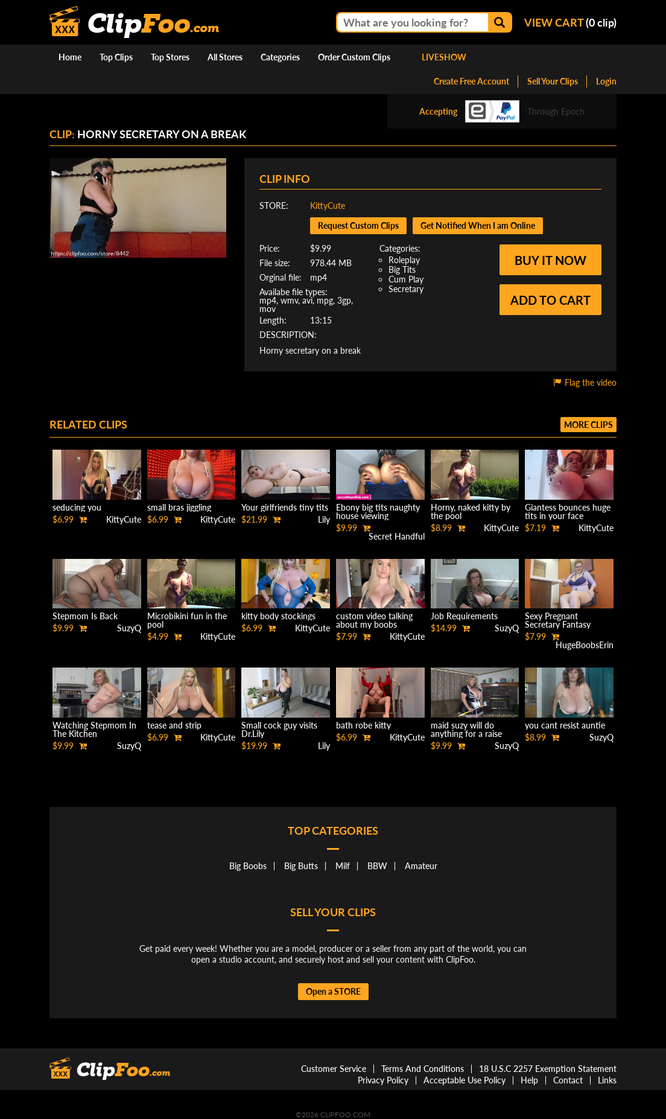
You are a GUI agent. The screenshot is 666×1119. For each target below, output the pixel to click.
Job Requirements (464, 616)
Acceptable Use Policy (464, 1080)
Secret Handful (397, 536)
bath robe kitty (363, 725)
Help (529, 1080)
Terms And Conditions (422, 1068)
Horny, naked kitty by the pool (470, 511)
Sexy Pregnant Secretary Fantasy (558, 620)
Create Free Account (471, 81)
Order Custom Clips (354, 57)
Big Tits (402, 269)
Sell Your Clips (552, 81)
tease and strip (174, 725)
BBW (377, 866)
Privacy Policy (383, 1080)
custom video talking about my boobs (374, 620)
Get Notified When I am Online (477, 225)
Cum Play (405, 279)
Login (606, 81)
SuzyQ (129, 628)
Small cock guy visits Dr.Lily (279, 729)
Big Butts (301, 866)
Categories (280, 57)
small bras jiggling (179, 507)
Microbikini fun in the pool (187, 620)
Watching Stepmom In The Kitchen (94, 729)
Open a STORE (333, 991)
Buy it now (550, 260)
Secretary (405, 289)
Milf (342, 866)
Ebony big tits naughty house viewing (378, 511)
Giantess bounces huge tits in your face (567, 511)
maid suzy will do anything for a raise (466, 729)
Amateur (421, 866)
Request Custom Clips (358, 225)
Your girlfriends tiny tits (284, 507)
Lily (324, 519)
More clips (588, 424)
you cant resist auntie (565, 725)
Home (70, 57)
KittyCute (327, 205)
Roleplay (404, 260)
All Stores (225, 57)
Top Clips (116, 57)
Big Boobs (248, 866)
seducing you (76, 507)
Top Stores (170, 57)
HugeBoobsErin (585, 645)
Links (607, 1080)
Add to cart (550, 300)
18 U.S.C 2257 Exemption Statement (548, 1068)
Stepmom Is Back (85, 616)
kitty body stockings (278, 616)
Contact (568, 1080)
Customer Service (333, 1068)
